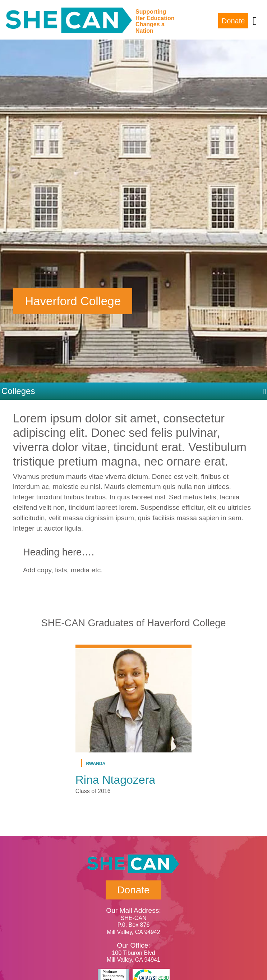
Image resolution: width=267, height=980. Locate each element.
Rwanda (95, 763)
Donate (233, 21)
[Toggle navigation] (254, 21)
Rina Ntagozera (115, 779)
